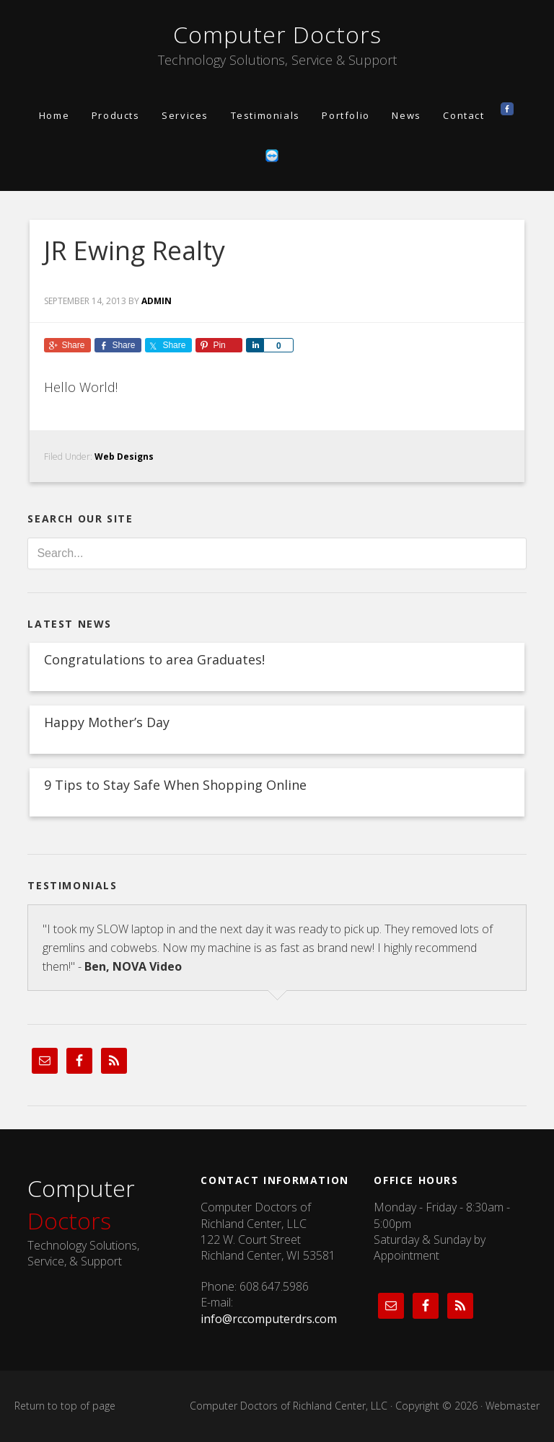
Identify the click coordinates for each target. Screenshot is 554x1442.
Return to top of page (64, 1405)
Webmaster (512, 1405)
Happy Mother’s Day (107, 722)
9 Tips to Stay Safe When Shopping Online (175, 784)
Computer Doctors (277, 34)
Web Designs (124, 456)
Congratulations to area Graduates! (154, 659)
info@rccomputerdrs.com (269, 1319)
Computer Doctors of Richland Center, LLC (288, 1405)
